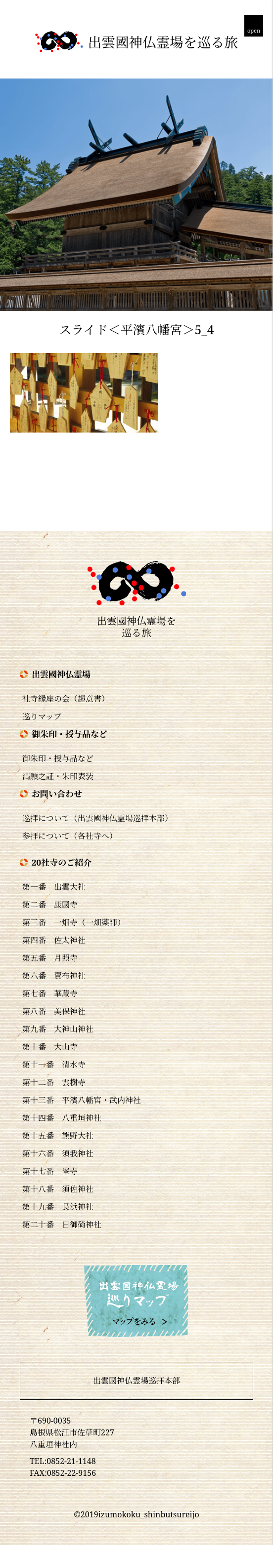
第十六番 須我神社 (57, 1153)
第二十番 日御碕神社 (61, 1224)
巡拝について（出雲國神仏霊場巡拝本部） (97, 818)
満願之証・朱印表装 (57, 776)
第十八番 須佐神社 (57, 1189)
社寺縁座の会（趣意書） (65, 698)
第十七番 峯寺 (50, 1171)
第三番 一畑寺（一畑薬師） (73, 922)
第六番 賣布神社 (54, 975)
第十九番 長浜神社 (57, 1206)
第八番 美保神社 (54, 1011)
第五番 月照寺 (50, 957)
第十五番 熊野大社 (57, 1135)
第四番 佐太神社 (54, 940)
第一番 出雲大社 (54, 886)
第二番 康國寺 (50, 904)
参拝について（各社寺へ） (69, 836)
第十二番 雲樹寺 (54, 1082)
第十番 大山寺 (50, 1046)
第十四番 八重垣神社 (61, 1117)
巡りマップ (41, 716)
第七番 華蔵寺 (50, 993)
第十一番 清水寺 (54, 1064)
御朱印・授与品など (57, 758)
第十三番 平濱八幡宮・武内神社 (81, 1100)
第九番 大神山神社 (57, 1029)
